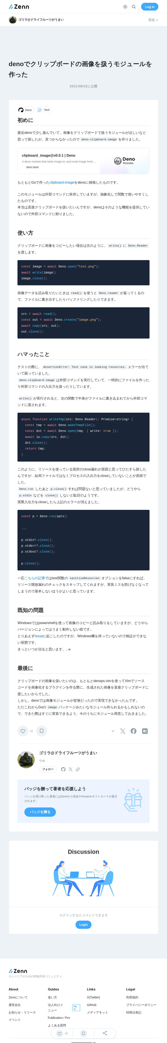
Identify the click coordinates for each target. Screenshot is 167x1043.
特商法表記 (133, 1012)
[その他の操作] (113, 731)
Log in (149, 7)
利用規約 (132, 997)
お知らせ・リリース (22, 1012)
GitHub (91, 1005)
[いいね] (22, 731)
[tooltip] (122, 731)
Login (83, 925)
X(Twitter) (93, 997)
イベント (15, 1019)
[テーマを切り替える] (125, 6)
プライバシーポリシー (141, 1005)
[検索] (133, 6)
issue (39, 636)
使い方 (52, 997)
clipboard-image (62, 182)
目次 (153, 20)
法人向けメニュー (55, 1007)
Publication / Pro (59, 1018)
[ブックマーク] (41, 731)
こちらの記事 (34, 578)
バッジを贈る (40, 812)
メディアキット (97, 1012)
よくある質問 (57, 1025)
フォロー (48, 769)
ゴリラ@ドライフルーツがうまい (68, 753)
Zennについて (18, 997)
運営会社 (15, 1005)
